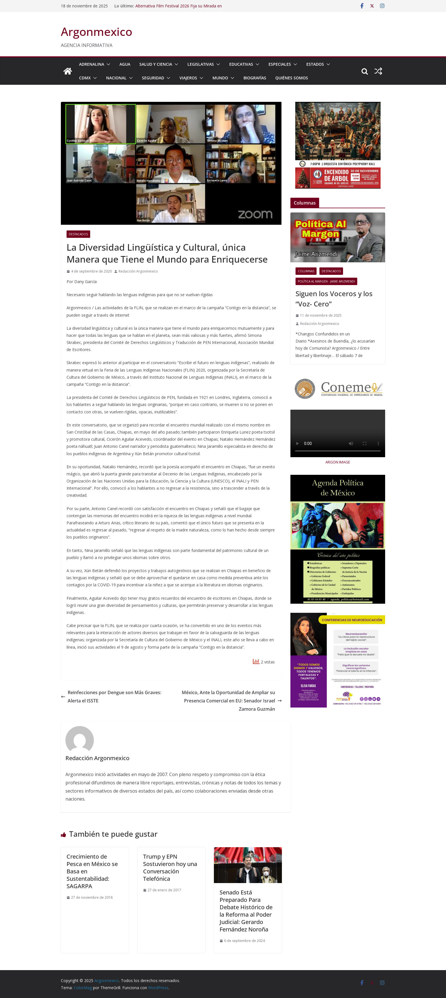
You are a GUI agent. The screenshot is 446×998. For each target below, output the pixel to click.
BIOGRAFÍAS (254, 78)
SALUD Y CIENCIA (155, 64)
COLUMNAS (306, 271)
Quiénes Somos (291, 78)
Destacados (78, 234)
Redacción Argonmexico (138, 271)
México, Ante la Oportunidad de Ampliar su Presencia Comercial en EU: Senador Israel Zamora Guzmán (232, 700)
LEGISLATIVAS (200, 64)
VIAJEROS (188, 78)
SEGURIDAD (153, 78)
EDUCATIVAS (241, 64)
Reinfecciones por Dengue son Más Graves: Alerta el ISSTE (111, 696)
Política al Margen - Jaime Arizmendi (326, 281)
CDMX (85, 78)
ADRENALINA (91, 64)
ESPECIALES (280, 64)
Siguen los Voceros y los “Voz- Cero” (334, 298)
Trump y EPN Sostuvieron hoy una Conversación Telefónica (170, 867)
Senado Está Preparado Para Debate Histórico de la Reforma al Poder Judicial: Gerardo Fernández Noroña (246, 910)
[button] (107, 64)
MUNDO (220, 78)
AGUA (124, 64)
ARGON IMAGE (337, 462)
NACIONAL (116, 78)
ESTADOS (315, 64)
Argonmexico (96, 31)
